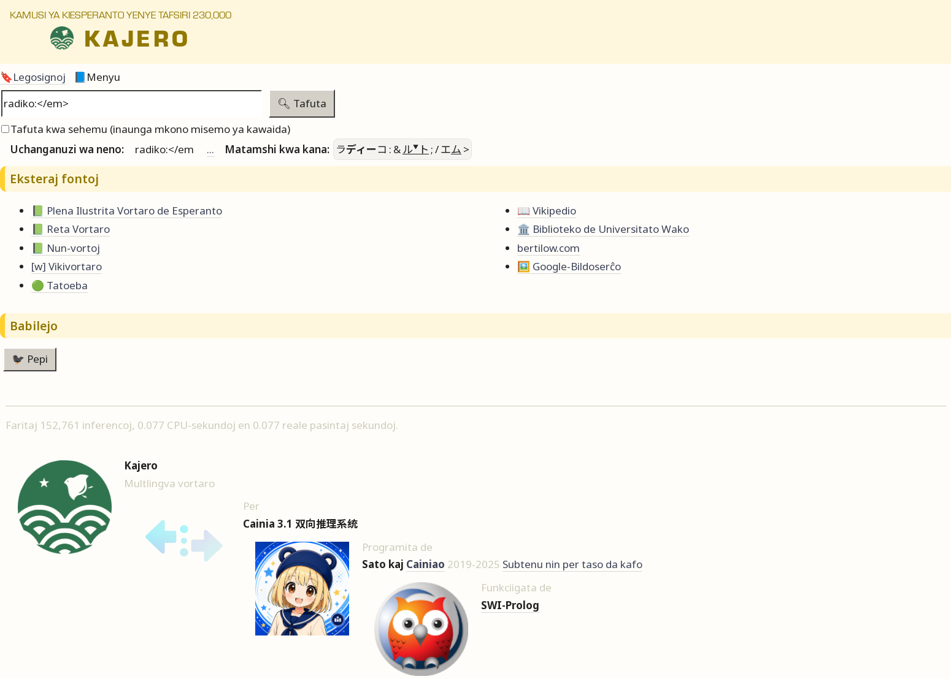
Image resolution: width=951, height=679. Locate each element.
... (210, 149)
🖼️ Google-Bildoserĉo (569, 266)
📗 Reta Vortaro (70, 229)
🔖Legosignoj (33, 77)
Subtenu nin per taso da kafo (572, 564)
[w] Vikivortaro (66, 266)
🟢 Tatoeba (59, 285)
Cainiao (425, 564)
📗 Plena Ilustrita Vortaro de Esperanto (126, 210)
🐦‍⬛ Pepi (30, 359)
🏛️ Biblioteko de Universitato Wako (603, 229)
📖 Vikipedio (546, 210)
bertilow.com (548, 248)
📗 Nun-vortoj (65, 248)
